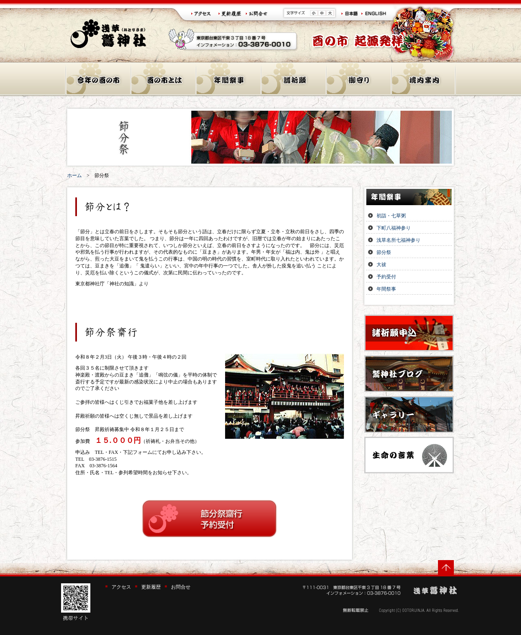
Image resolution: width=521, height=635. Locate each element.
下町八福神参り (394, 228)
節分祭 (384, 252)
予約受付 (386, 277)
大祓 (381, 264)
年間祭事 (386, 289)
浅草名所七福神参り (398, 240)
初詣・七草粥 (391, 216)
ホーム (74, 175)
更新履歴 (151, 587)
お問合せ (180, 587)
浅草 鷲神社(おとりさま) (108, 33)
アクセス (121, 587)
